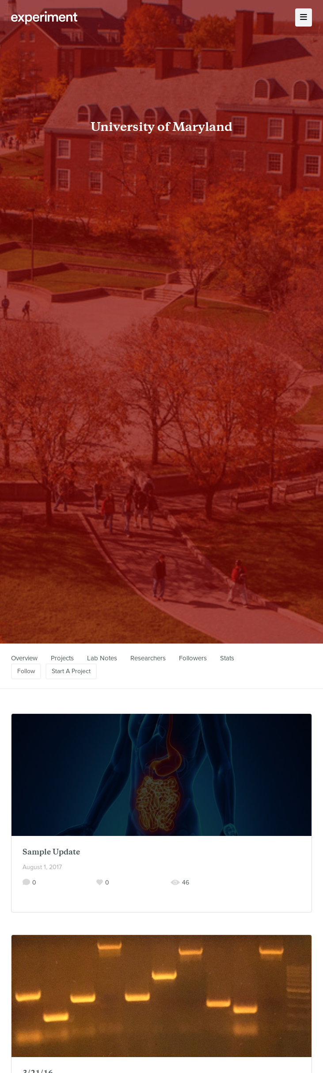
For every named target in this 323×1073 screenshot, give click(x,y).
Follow (26, 671)
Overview (24, 658)
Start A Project (71, 671)
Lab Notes (102, 658)
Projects (62, 658)
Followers (193, 658)
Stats (227, 658)
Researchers (148, 658)
